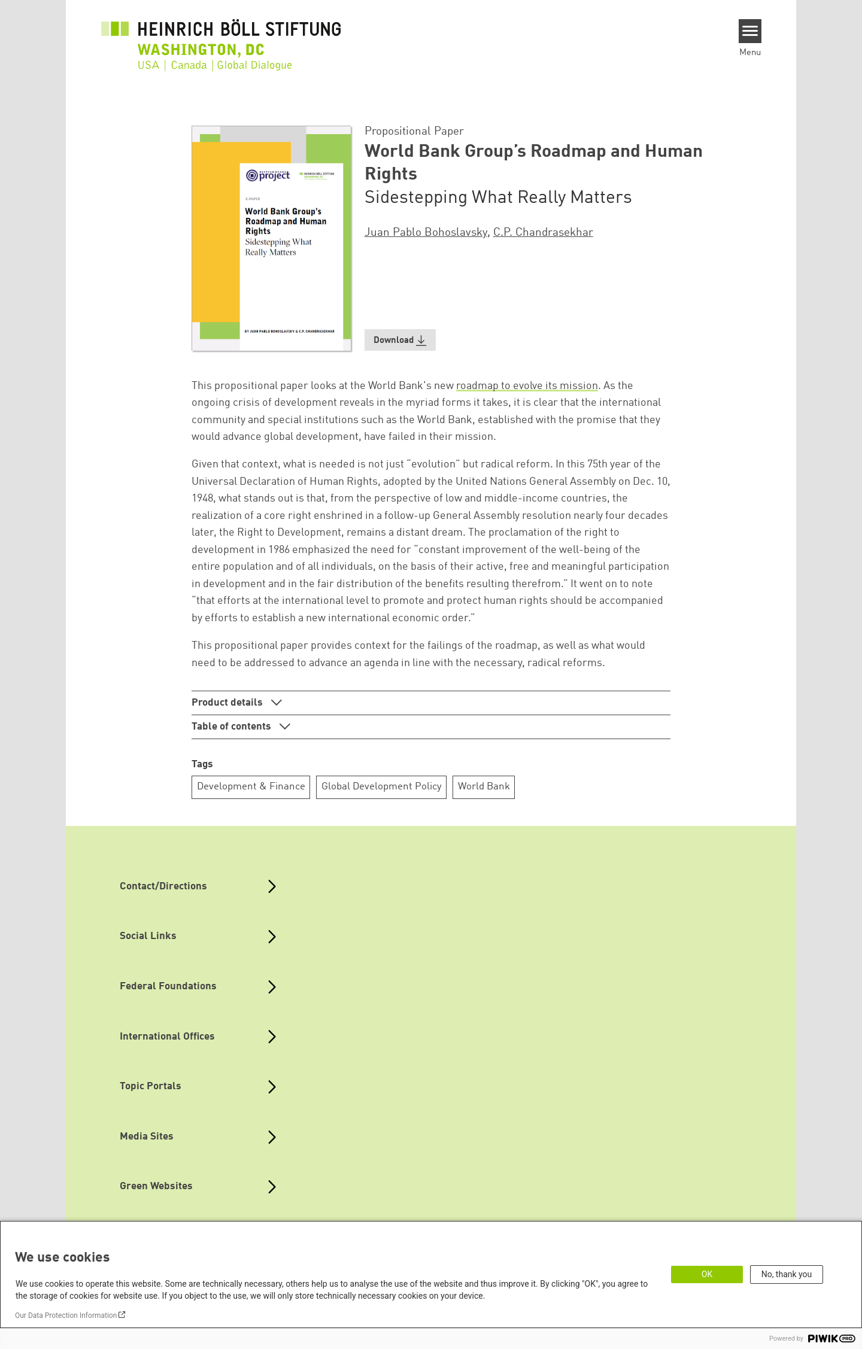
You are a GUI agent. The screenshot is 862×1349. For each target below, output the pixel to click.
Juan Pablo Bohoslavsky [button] (426, 232)
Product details (228, 703)
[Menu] (750, 31)
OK (707, 1274)
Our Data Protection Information (66, 1315)
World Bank (484, 787)
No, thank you (786, 1274)
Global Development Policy (381, 787)
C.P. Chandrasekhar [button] (543, 232)
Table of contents (233, 727)
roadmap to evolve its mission (527, 386)
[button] (400, 340)
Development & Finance (251, 787)
